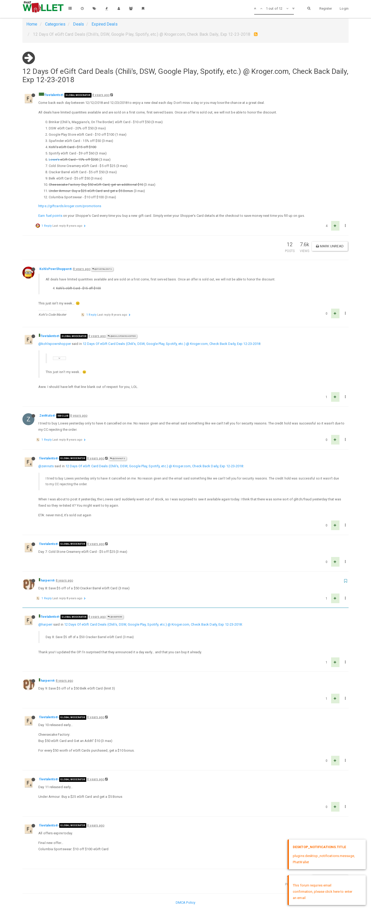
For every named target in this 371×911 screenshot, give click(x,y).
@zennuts (46, 466)
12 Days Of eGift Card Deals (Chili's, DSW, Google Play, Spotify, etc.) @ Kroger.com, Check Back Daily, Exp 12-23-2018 (171, 344)
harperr (46, 580)
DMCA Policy (185, 902)
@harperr (115, 617)
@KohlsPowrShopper (122, 336)
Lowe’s (54, 159)
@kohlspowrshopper (54, 344)
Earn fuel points (50, 216)
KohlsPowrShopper (54, 269)
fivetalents (52, 95)
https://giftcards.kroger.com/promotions (69, 206)
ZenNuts (45, 415)
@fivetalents (102, 269)
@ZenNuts (117, 458)
